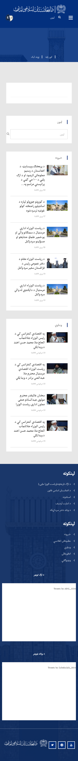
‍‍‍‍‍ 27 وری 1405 (40, 216)
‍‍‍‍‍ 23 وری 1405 (40, 274)
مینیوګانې (71, 17)
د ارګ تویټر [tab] (38, 575)
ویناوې (67, 547)
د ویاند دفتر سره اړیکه (60, 510)
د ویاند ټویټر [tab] (39, 654)
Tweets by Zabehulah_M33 (62, 667)
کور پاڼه (47, 57)
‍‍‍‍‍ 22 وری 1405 (40, 300)
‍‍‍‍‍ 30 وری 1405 (40, 190)
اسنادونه (67, 497)
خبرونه (67, 534)
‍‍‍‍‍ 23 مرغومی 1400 (38, 441)
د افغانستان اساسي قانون (59, 490)
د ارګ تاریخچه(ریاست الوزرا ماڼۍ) (54, 484)
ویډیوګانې (66, 560)
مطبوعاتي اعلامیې (62, 541)
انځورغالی (66, 553)
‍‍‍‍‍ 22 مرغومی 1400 (38, 353)
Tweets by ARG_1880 (65, 589)
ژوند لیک (35, 57)
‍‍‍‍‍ (30, 175)
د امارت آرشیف (63, 503)
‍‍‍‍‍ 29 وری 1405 (40, 247)
